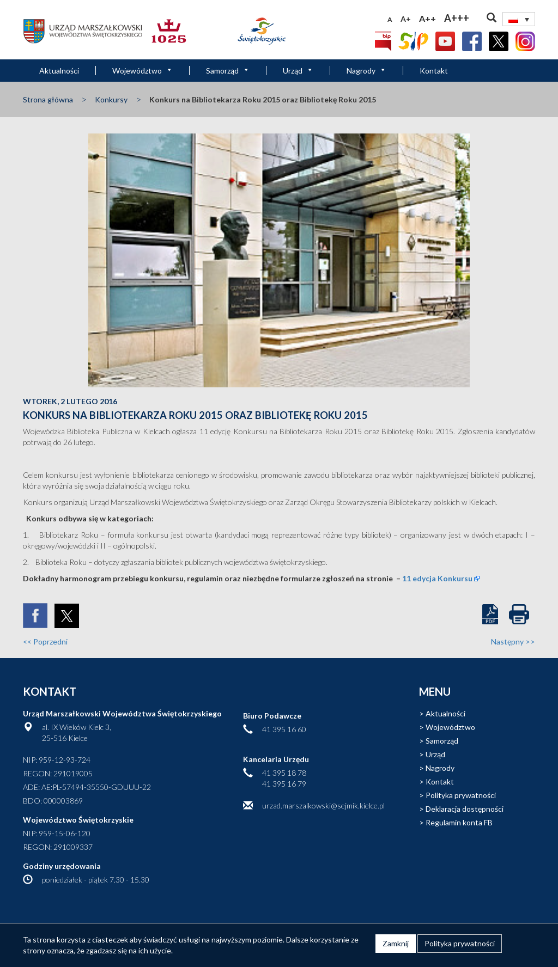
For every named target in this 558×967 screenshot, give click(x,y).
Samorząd (228, 70)
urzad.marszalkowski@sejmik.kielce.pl (323, 805)
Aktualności (59, 70)
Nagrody (366, 70)
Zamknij (396, 943)
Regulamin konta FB (459, 822)
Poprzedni (45, 641)
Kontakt (434, 70)
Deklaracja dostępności (465, 808)
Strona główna (48, 99)
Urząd (298, 70)
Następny (513, 641)
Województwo (142, 70)
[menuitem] (518, 19)
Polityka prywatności (461, 795)
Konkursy (111, 99)
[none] (518, 19)
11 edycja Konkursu (437, 578)
